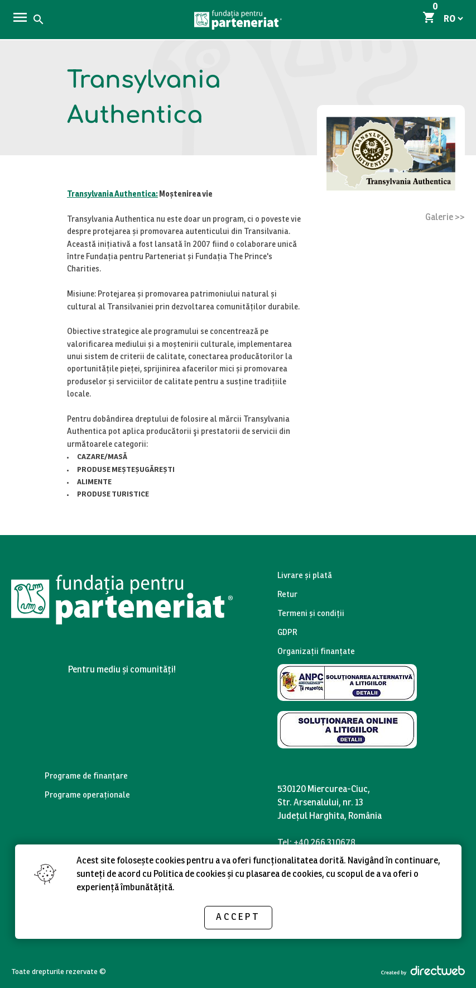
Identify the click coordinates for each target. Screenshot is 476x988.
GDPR (287, 633)
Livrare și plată (304, 576)
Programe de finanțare (86, 776)
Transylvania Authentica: (112, 194)
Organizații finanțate (316, 652)
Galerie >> (445, 217)
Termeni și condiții (310, 614)
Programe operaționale (87, 795)
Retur (287, 595)
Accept (238, 917)
